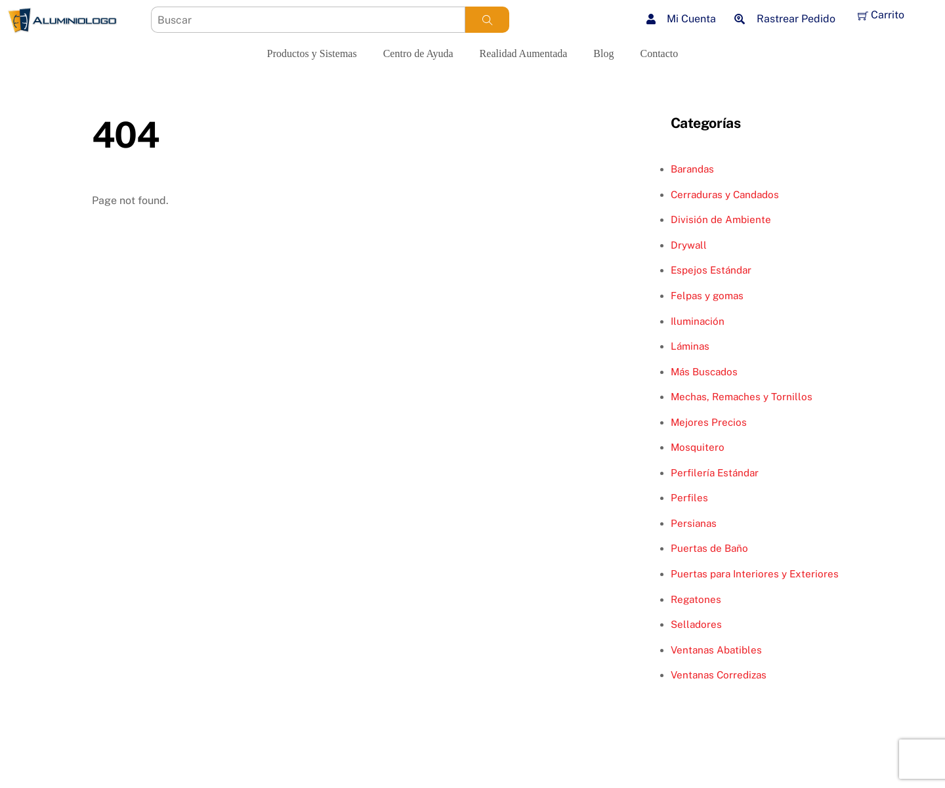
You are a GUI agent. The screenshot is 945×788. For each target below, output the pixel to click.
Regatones (696, 599)
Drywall (689, 245)
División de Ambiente (721, 219)
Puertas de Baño (709, 548)
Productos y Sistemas (312, 53)
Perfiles (689, 497)
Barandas (692, 169)
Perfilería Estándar (715, 472)
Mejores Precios (709, 422)
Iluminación (697, 321)
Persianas (694, 523)
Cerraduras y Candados (725, 194)
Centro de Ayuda (418, 53)
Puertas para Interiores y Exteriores (755, 573)
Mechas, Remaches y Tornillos (741, 396)
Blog (603, 53)
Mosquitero (697, 447)
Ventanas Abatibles (716, 649)
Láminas (690, 346)
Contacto (659, 53)
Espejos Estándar (711, 270)
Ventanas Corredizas (718, 674)
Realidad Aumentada (524, 53)
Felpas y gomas (707, 295)
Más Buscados (704, 371)
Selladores (696, 624)
